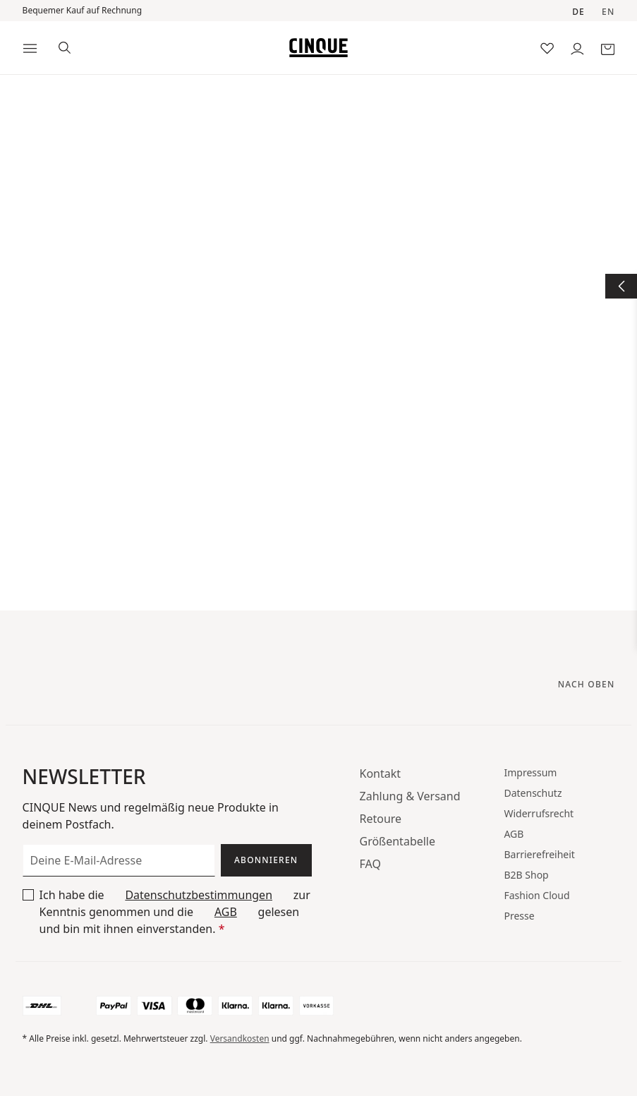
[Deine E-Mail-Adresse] (119, 860)
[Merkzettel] (547, 47)
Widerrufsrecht (539, 813)
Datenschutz (533, 793)
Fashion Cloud (536, 895)
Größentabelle (398, 841)
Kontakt (380, 773)
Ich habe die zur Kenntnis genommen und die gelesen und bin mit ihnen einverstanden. (175, 911)
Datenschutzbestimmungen (198, 895)
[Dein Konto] (577, 47)
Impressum (530, 772)
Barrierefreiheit (539, 854)
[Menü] (30, 48)
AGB (225, 912)
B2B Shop (526, 874)
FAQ (370, 864)
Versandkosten (239, 1038)
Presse (519, 915)
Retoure (381, 818)
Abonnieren (266, 860)
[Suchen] (64, 46)
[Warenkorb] (607, 47)
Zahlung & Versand (410, 796)
